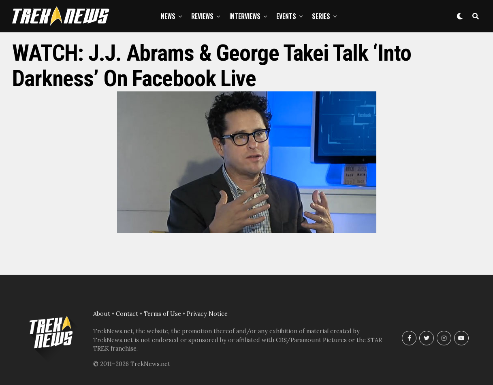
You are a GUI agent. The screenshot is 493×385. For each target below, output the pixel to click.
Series (321, 16)
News (168, 16)
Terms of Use (162, 313)
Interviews (244, 16)
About (101, 313)
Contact (127, 313)
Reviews (202, 16)
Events (286, 16)
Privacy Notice (207, 313)
